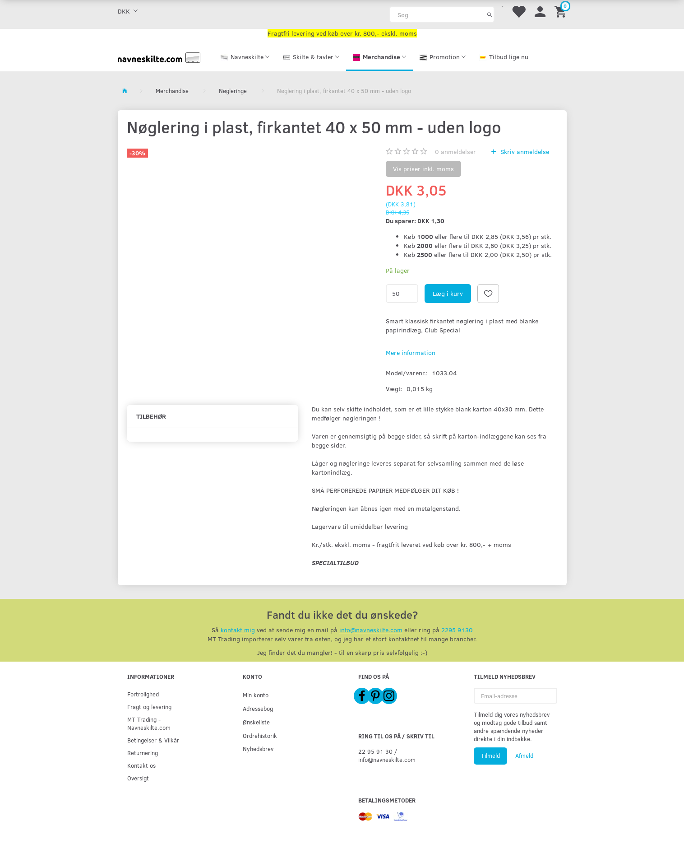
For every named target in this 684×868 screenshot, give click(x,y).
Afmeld (524, 755)
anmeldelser (455, 151)
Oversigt (138, 778)
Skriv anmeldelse (524, 151)
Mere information (410, 352)
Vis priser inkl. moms (423, 168)
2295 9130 (457, 629)
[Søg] (489, 14)
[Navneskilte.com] (159, 56)
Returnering (142, 752)
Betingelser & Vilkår (153, 740)
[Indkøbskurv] (561, 11)
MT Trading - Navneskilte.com (149, 723)
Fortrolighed (143, 694)
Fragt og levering (149, 706)
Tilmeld (490, 755)
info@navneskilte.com (370, 629)
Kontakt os (141, 765)
